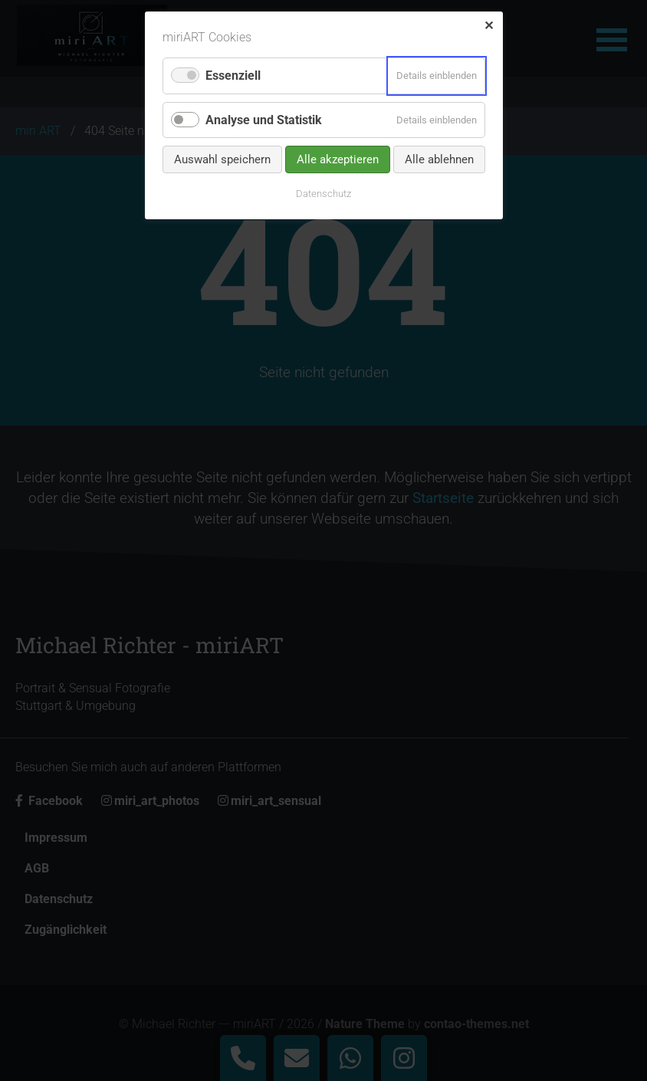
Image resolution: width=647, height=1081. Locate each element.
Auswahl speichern (222, 159)
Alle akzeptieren (338, 159)
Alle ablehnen (439, 159)
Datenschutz (323, 193)
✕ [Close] (489, 25)
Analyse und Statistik (263, 120)
